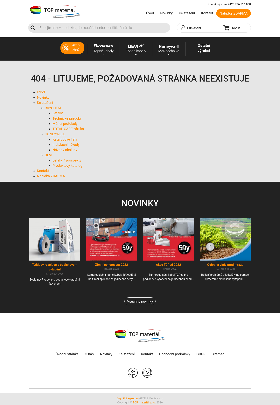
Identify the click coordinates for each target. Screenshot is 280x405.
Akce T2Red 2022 (168, 265)
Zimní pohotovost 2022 (111, 265)
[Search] (103, 28)
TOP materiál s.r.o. (144, 402)
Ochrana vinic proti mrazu (225, 265)
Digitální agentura (128, 398)
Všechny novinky (140, 302)
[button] (199, 28)
